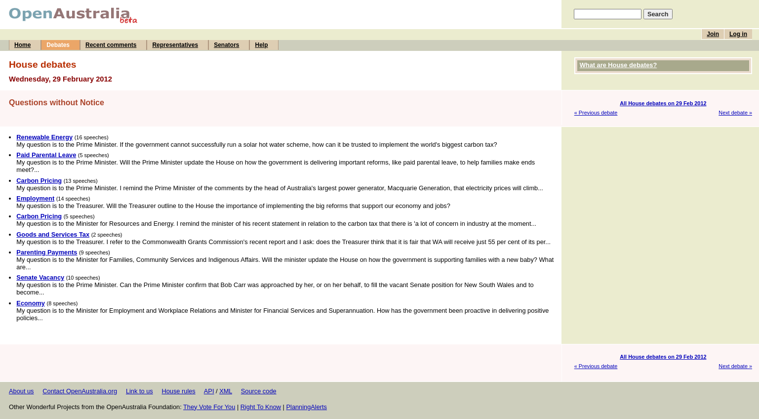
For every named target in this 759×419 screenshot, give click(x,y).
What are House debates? (618, 65)
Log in (738, 34)
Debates (58, 45)
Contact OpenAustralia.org (79, 391)
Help (261, 45)
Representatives (175, 45)
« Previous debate (596, 113)
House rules (178, 391)
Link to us (139, 391)
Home (22, 45)
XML (225, 391)
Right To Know (260, 407)
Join (713, 34)
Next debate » (735, 113)
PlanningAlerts (306, 407)
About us (21, 391)
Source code (259, 391)
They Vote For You (209, 407)
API (209, 391)
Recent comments (110, 45)
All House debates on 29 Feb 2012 (663, 103)
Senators (226, 45)
